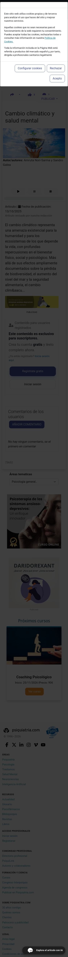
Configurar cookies (30, 68)
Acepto (57, 78)
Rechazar (56, 68)
